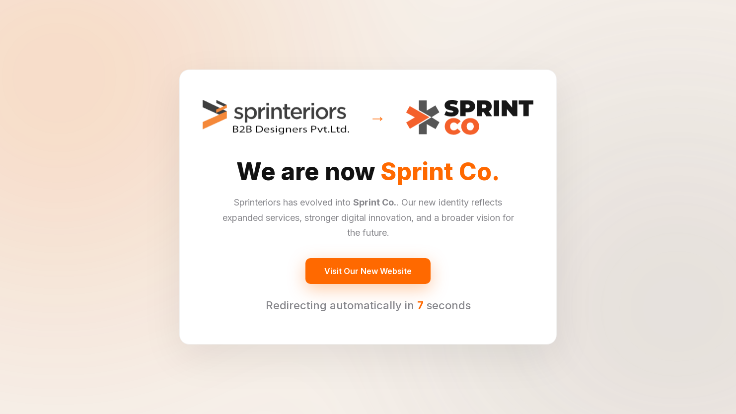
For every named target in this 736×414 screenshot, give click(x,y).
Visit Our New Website (368, 271)
